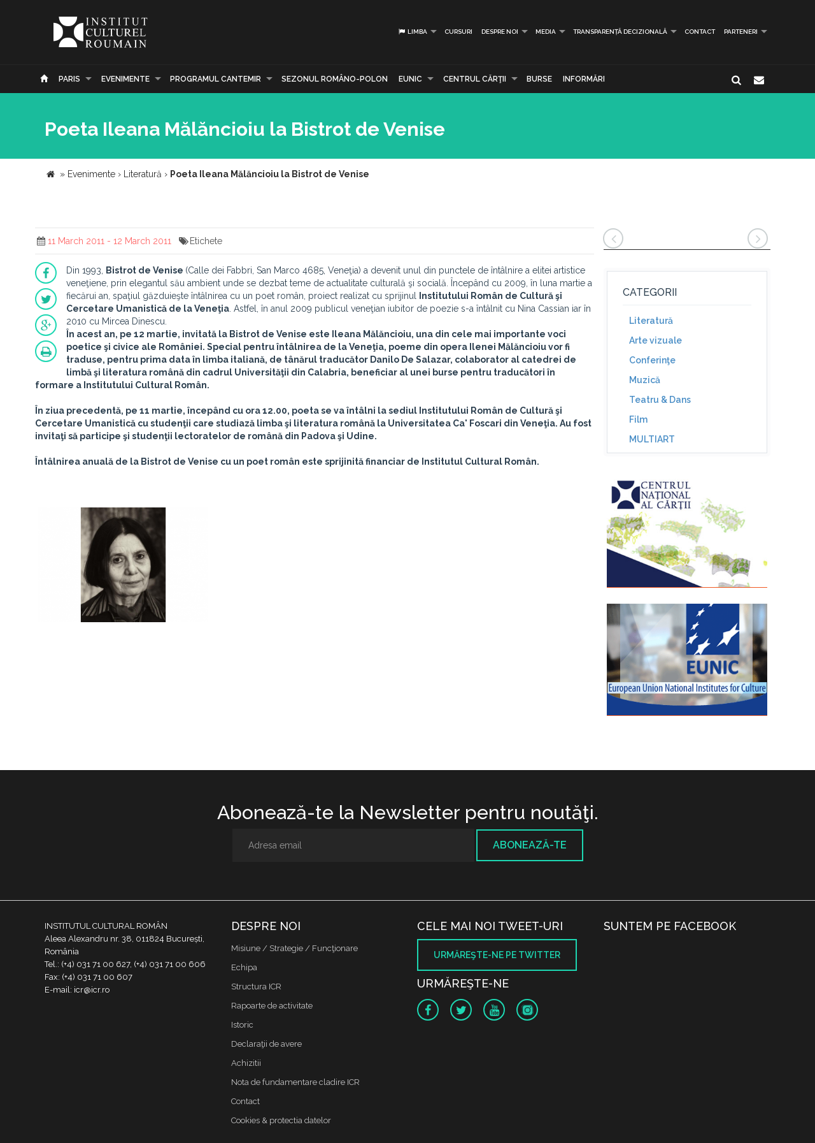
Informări (584, 79)
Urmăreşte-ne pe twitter (497, 955)
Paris (69, 79)
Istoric (242, 1025)
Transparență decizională (620, 31)
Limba (412, 31)
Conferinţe (652, 360)
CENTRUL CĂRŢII (474, 79)
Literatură (651, 321)
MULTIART (652, 439)
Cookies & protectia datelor (281, 1120)
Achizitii (246, 1063)
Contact (699, 31)
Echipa (244, 967)
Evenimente (125, 79)
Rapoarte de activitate (272, 1005)
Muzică (644, 380)
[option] (123, 566)
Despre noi (499, 31)
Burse (539, 79)
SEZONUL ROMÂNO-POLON (334, 79)
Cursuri (458, 31)
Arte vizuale (655, 340)
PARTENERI (741, 31)
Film (638, 419)
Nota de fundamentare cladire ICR (295, 1082)
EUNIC (410, 79)
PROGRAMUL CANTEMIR (215, 79)
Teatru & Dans (660, 400)
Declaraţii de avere (266, 1044)
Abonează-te (530, 845)
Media (545, 31)
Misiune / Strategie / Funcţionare (294, 948)
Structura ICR (256, 986)
